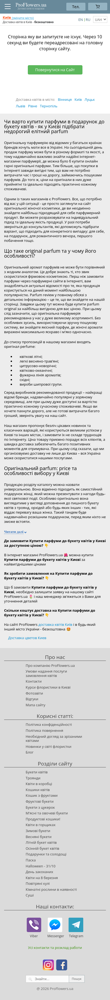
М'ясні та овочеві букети (47, 813)
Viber (34, 936)
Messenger (55, 936)
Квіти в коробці (39, 783)
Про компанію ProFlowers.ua (50, 665)
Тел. (75, 6)
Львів (20, 106)
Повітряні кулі (38, 883)
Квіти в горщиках (40, 824)
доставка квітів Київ (55, 624)
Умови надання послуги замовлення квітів (46, 673)
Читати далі (13, 532)
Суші (30, 895)
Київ (78, 99)
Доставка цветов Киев (27, 637)
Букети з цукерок (40, 807)
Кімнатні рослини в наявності (51, 889)
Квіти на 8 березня (42, 877)
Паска (31, 860)
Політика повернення (44, 730)
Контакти (33, 681)
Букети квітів (37, 772)
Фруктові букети (39, 801)
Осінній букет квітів (42, 848)
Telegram (76, 936)
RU (88, 19)
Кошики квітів (38, 789)
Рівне (32, 106)
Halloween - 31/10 (40, 866)
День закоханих (39, 871)
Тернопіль (48, 106)
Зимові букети (38, 830)
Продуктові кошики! (43, 819)
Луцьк (90, 99)
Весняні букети (39, 836)
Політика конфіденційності (49, 724)
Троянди (33, 778)
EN (80, 19)
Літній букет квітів (41, 842)
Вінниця (65, 99)
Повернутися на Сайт (55, 69)
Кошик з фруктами (42, 795)
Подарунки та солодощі (46, 854)
